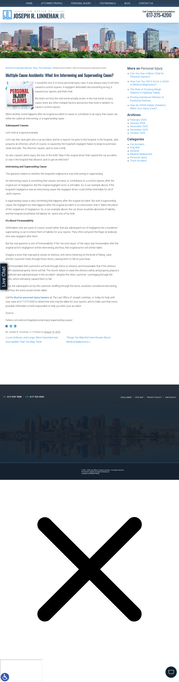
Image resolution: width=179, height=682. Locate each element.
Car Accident (137, 144)
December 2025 (139, 126)
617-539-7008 (14, 397)
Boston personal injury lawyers (31, 297)
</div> (21, 670)
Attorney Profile (51, 3)
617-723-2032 (37, 397)
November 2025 (139, 129)
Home (29, 3)
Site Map (139, 397)
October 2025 (137, 133)
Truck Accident (138, 160)
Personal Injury (81, 3)
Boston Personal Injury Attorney (19, 68)
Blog (127, 3)
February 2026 (138, 119)
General (134, 150)
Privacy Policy (154, 397)
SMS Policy (170, 397)
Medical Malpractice (141, 154)
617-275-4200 (158, 15)
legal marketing (102, 472)
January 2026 (137, 123)
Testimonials (108, 3)
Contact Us (146, 3)
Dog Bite (135, 147)
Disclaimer (126, 397)
